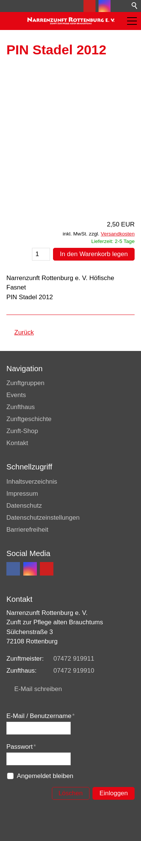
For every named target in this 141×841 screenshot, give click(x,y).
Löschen (71, 793)
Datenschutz (24, 505)
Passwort (21, 746)
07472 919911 (73, 658)
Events (16, 395)
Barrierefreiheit (27, 529)
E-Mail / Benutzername (40, 716)
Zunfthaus (20, 407)
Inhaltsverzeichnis (31, 481)
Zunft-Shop (22, 431)
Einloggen (113, 793)
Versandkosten (118, 234)
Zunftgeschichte (29, 419)
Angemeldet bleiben (45, 776)
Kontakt (17, 443)
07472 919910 (73, 670)
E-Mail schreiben (38, 689)
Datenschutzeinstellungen (43, 517)
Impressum (22, 493)
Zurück (24, 332)
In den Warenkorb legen (94, 254)
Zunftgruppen (25, 383)
